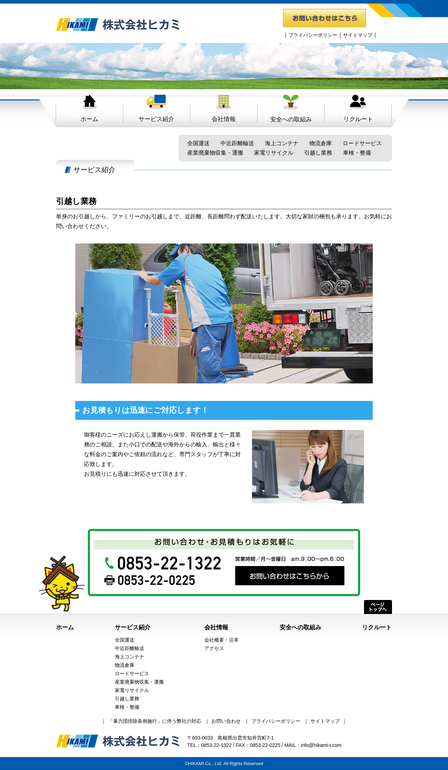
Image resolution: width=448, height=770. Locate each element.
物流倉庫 (320, 143)
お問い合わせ (226, 721)
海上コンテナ (282, 143)
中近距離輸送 (237, 143)
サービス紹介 (156, 108)
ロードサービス (362, 143)
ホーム (89, 108)
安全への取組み (291, 108)
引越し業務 (318, 153)
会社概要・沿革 (221, 640)
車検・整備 (357, 153)
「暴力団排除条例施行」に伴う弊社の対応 (154, 721)
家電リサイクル (273, 153)
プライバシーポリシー (312, 35)
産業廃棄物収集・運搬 (215, 153)
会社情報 (224, 108)
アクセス (214, 648)
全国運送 (198, 143)
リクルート (358, 108)
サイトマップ (357, 35)
